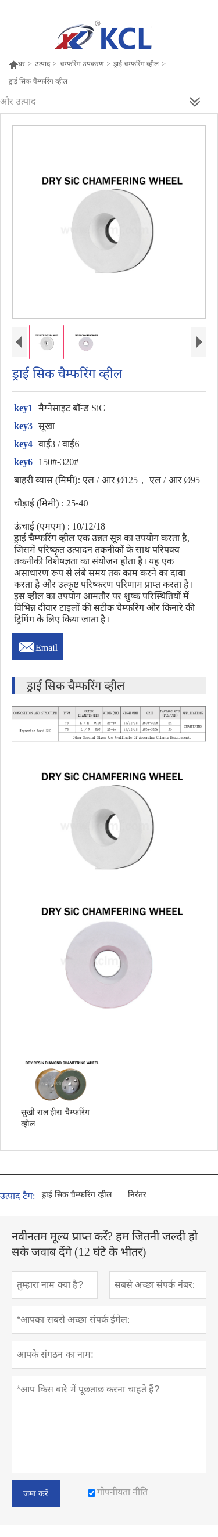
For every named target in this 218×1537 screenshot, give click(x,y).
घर (17, 64)
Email (38, 644)
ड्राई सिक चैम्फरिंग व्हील (77, 1194)
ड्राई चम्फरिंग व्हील (136, 64)
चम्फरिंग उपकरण (82, 64)
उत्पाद (42, 64)
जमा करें (35, 1493)
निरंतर (137, 1194)
